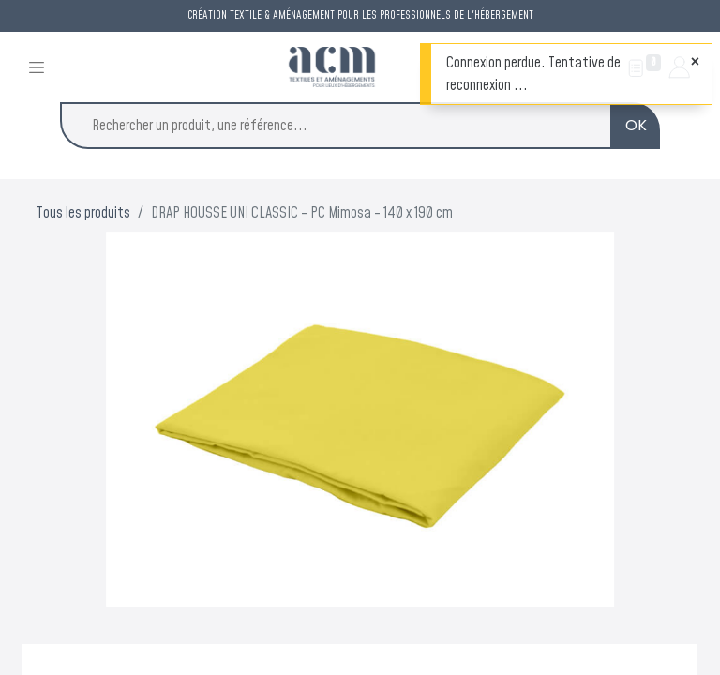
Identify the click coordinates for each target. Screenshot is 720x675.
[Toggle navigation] (36, 67)
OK (636, 125)
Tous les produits (83, 212)
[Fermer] (695, 62)
